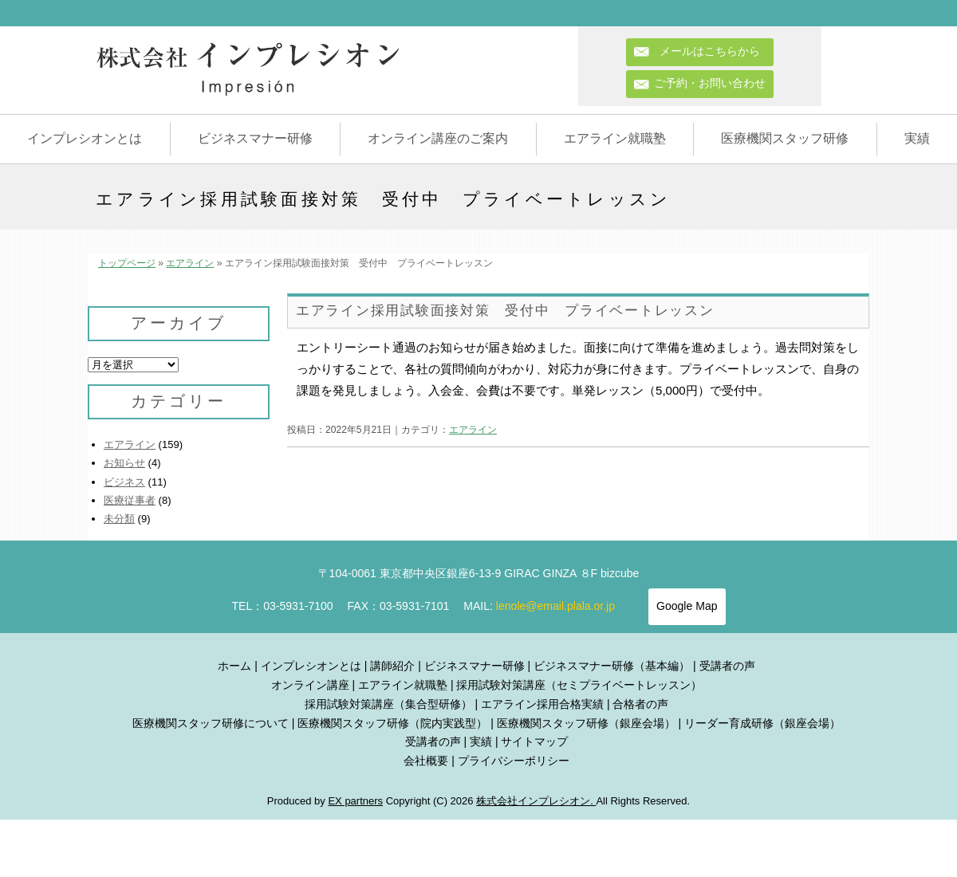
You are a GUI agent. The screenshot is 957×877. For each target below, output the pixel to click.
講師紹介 (392, 665)
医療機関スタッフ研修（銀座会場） (586, 723)
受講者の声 (727, 665)
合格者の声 (640, 704)
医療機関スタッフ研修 (785, 138)
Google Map (686, 606)
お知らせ (124, 463)
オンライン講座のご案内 (438, 138)
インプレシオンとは (84, 138)
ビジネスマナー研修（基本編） (612, 665)
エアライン (190, 263)
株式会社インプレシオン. (536, 801)
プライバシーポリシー (513, 760)
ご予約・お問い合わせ (710, 83)
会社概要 (426, 760)
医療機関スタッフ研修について (210, 723)
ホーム (234, 665)
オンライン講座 (310, 684)
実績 (917, 138)
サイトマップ (534, 741)
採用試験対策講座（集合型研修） (388, 704)
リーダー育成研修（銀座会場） (762, 723)
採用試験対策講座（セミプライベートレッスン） (579, 684)
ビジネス (124, 482)
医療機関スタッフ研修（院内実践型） (392, 723)
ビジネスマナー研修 (255, 138)
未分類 (119, 519)
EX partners (355, 801)
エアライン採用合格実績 (542, 704)
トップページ (127, 263)
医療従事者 (130, 500)
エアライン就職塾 (615, 138)
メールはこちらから (715, 51)
